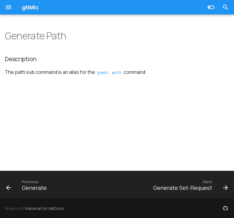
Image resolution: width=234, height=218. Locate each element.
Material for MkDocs (44, 208)
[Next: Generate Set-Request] (189, 184)
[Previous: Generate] (27, 184)
